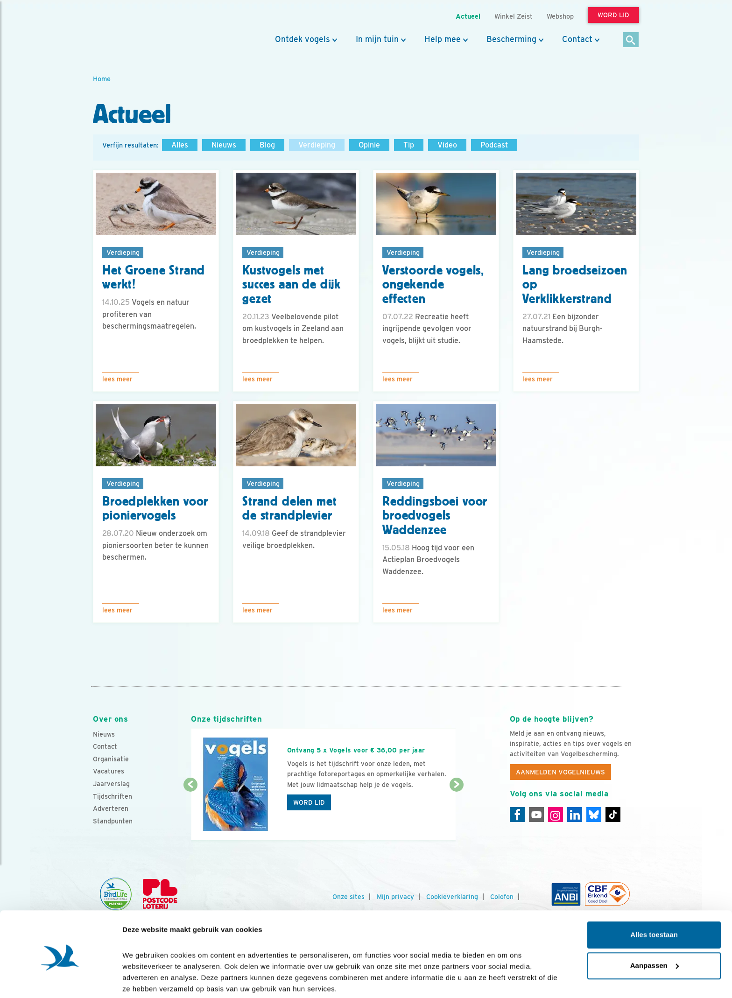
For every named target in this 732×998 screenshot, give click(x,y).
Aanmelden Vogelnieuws (560, 772)
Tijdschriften (112, 796)
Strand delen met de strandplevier (289, 508)
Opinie (369, 145)
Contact (577, 39)
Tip (408, 145)
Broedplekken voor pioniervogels (155, 508)
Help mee (442, 39)
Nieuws (223, 145)
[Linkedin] (574, 814)
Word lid (309, 802)
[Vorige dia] (190, 813)
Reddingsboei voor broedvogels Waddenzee (434, 515)
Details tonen (144, 980)
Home (102, 79)
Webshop (560, 16)
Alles (179, 145)
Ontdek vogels (302, 39)
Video (447, 145)
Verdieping (316, 145)
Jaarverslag (111, 783)
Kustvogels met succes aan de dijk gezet (291, 284)
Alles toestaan (654, 900)
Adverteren (110, 808)
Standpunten (113, 821)
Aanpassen (654, 930)
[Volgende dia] (456, 813)
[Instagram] (555, 814)
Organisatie (111, 759)
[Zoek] (631, 40)
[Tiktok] (612, 814)
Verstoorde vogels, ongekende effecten (433, 284)
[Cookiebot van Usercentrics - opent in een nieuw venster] (60, 980)
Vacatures (108, 771)
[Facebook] (517, 814)
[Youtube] (536, 814)
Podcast (494, 145)
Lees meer (117, 379)
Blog (267, 145)
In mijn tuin (377, 39)
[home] (135, 29)
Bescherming (511, 39)
